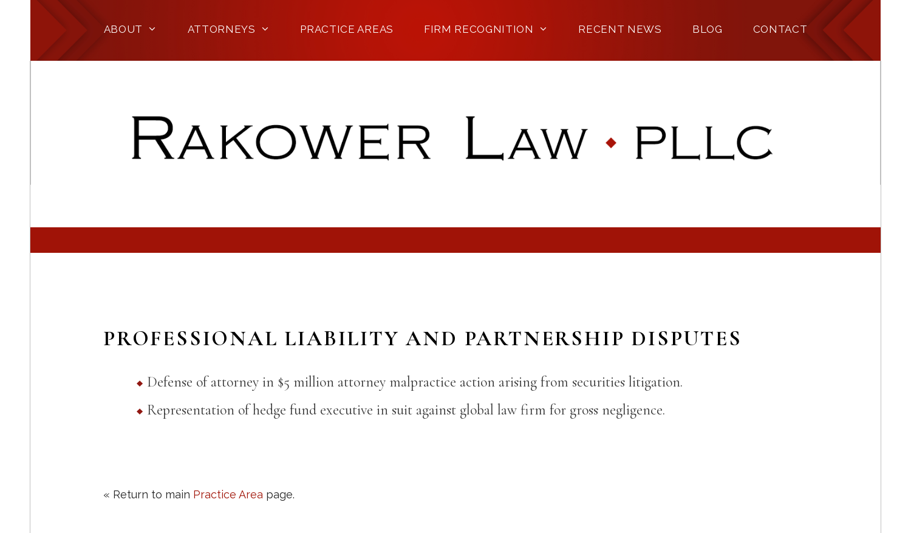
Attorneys (229, 29)
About (130, 29)
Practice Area (228, 494)
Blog (707, 29)
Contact (780, 29)
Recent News (619, 29)
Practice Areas (347, 29)
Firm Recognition (486, 29)
